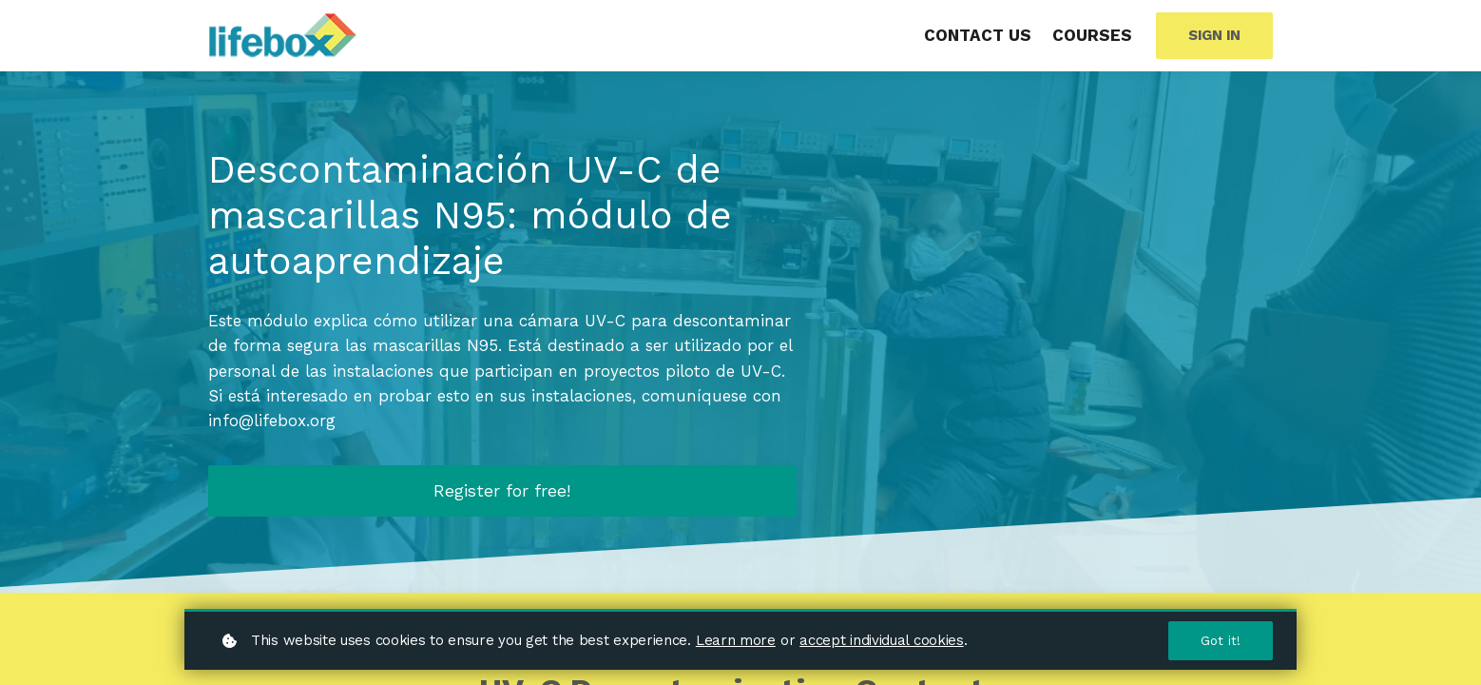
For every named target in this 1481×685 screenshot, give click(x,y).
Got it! (1220, 640)
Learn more (736, 639)
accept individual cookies (881, 639)
